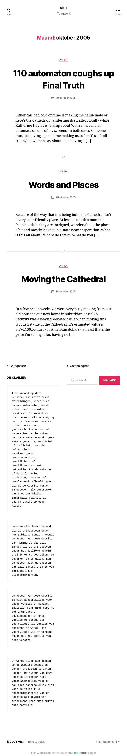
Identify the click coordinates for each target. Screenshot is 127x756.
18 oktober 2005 (65, 293)
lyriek (63, 60)
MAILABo (109, 381)
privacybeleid (37, 743)
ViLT (63, 8)
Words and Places (63, 185)
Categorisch (18, 367)
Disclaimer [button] (16, 379)
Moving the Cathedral (63, 279)
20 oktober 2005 (65, 98)
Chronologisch (79, 367)
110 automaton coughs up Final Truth (63, 79)
